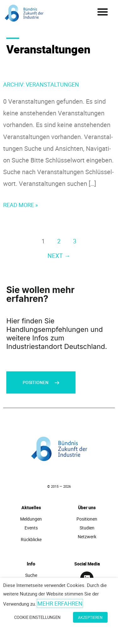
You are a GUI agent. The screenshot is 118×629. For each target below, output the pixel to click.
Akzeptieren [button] (90, 617)
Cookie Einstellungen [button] (37, 617)
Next (59, 255)
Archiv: (41, 84)
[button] (102, 11)
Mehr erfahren (59, 603)
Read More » (20, 204)
